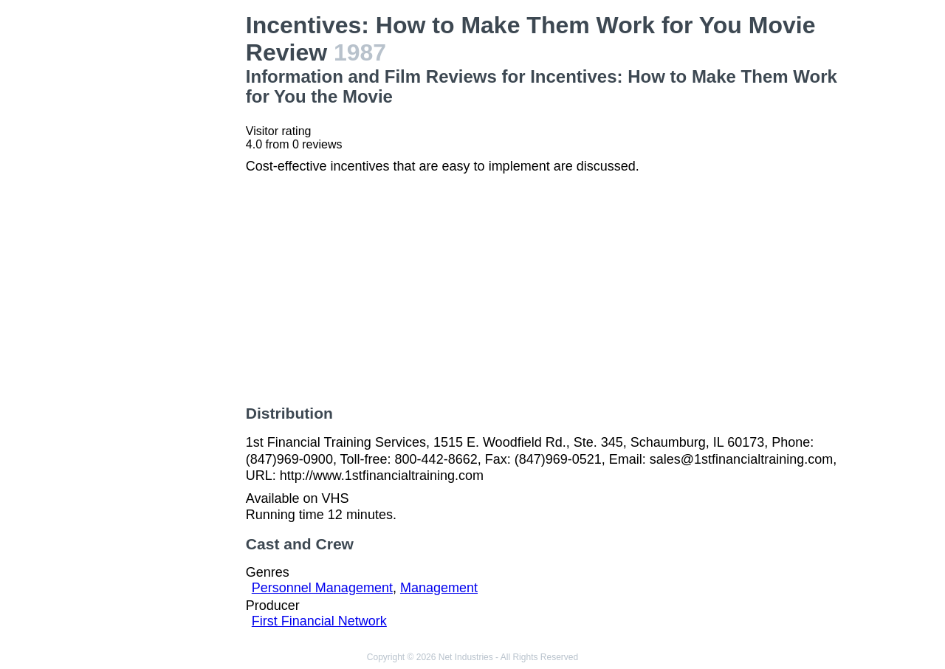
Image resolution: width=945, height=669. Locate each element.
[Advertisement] (165, 233)
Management (439, 587)
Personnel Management (322, 587)
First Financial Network (319, 621)
